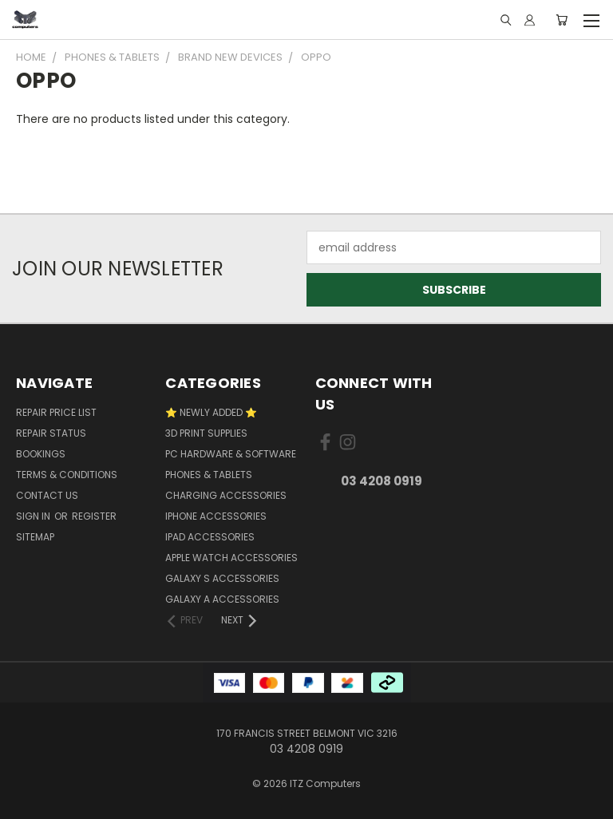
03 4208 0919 (381, 481)
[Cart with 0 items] (561, 20)
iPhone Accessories (216, 516)
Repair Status (51, 433)
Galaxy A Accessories (222, 599)
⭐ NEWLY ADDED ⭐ (211, 412)
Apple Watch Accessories (231, 557)
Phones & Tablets (208, 474)
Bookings (40, 454)
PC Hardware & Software (230, 454)
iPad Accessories (210, 537)
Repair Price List (56, 412)
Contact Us (47, 495)
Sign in (34, 516)
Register (94, 516)
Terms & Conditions (66, 474)
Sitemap (35, 537)
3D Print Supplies (206, 433)
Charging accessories (226, 495)
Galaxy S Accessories (222, 578)
